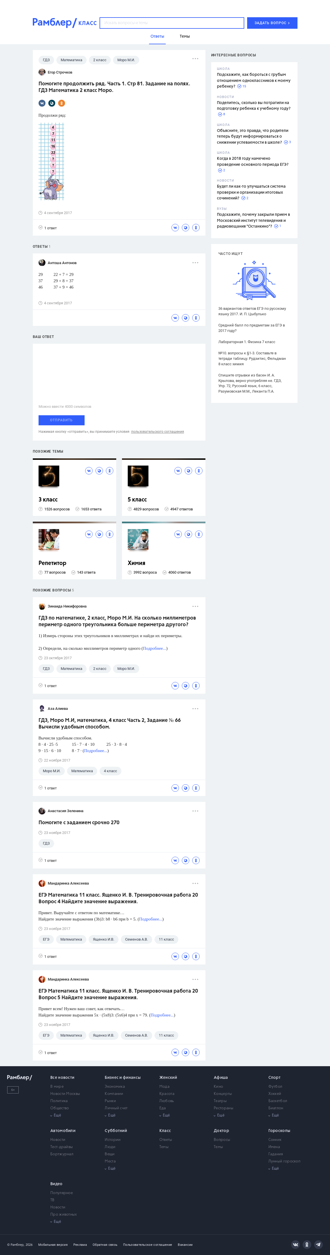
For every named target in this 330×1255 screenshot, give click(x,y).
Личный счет (116, 1108)
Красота (166, 1094)
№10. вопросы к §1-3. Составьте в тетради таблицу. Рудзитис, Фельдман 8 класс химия (252, 358)
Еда (162, 1108)
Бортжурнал (61, 1154)
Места (110, 1161)
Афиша (221, 1078)
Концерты (223, 1094)
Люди (110, 1147)
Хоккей (274, 1094)
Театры (220, 1101)
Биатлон (275, 1108)
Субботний (116, 1131)
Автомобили (62, 1131)
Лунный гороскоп (284, 1161)
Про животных (63, 1214)
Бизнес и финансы (123, 1078)
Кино (218, 1087)
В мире (57, 1087)
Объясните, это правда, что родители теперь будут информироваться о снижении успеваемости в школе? (252, 137)
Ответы (165, 1140)
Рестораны (223, 1108)
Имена (274, 1147)
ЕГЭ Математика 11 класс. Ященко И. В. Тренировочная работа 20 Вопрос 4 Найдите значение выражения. (118, 898)
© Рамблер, (15, 1244)
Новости (57, 1140)
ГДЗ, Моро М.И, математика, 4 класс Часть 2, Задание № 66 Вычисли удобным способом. (110, 724)
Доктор (221, 1131)
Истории (113, 1140)
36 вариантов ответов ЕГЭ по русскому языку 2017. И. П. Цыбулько (252, 311)
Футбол (275, 1087)
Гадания (275, 1154)
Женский (168, 1078)
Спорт (274, 1078)
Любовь (166, 1101)
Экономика (115, 1087)
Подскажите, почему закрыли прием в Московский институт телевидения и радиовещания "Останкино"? (253, 220)
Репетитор (52, 563)
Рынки (110, 1101)
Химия (136, 563)
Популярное (61, 1193)
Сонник (275, 1140)
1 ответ (48, 227)
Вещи (110, 1154)
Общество (59, 1108)
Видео (56, 1184)
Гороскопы (279, 1131)
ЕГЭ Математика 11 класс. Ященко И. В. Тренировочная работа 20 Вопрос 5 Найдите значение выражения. (118, 994)
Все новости (62, 1078)
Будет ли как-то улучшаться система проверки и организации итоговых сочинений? (251, 192)
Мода (164, 1087)
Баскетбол (277, 1101)
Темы (164, 1147)
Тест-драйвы (61, 1147)
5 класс (137, 500)
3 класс (48, 500)
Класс (165, 1131)
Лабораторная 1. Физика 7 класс (246, 342)
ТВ (52, 1200)
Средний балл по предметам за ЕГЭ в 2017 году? (251, 328)
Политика (59, 1101)
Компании (114, 1094)
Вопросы (222, 1140)
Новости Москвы (65, 1094)
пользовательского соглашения (157, 432)
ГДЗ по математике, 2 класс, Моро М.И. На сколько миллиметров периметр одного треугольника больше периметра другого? (117, 621)
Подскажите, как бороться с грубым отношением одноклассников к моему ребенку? (254, 81)
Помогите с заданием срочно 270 (79, 822)
